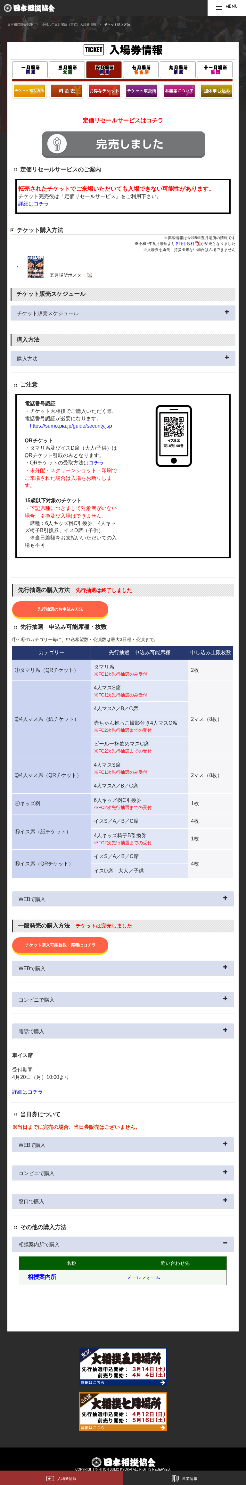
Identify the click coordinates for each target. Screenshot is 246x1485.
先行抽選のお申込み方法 (60, 609)
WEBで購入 (32, 899)
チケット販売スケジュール (47, 313)
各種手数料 (184, 243)
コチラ (96, 462)
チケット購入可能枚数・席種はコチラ (60, 945)
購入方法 (27, 359)
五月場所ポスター (68, 275)
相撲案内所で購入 (39, 1244)
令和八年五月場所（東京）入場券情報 (69, 24)
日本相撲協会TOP (20, 24)
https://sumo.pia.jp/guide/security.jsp (71, 426)
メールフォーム (143, 1277)
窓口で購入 (31, 1201)
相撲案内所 (42, 1277)
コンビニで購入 (36, 1000)
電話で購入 (31, 1031)
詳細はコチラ (33, 203)
